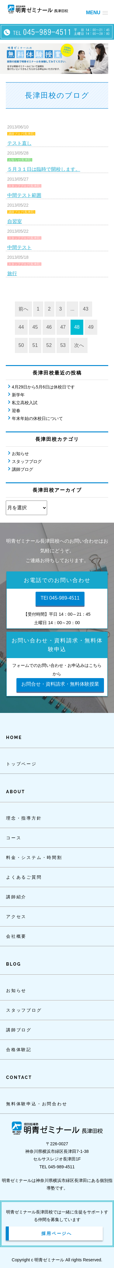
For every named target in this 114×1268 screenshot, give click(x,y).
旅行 (12, 273)
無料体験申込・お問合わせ (36, 1103)
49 (91, 327)
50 (21, 345)
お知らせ (20, 453)
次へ (79, 345)
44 (21, 327)
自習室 (14, 221)
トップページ (21, 763)
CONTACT (19, 1077)
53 (63, 345)
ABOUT (15, 791)
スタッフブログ (27, 461)
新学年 (18, 394)
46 (49, 327)
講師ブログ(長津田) (21, 133)
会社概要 (16, 936)
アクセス (16, 916)
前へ (23, 308)
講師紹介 (16, 896)
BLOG (13, 964)
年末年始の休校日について (37, 418)
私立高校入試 (24, 402)
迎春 (16, 410)
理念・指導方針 (24, 818)
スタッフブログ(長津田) (24, 186)
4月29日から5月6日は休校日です (43, 386)
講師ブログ (22, 469)
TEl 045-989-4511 (59, 598)
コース (13, 837)
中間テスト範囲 (24, 195)
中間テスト (19, 247)
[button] (97, 13)
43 (85, 308)
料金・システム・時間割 (34, 857)
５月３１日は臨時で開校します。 (43, 169)
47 (63, 327)
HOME (14, 737)
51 (35, 345)
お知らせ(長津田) (20, 159)
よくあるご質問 (24, 877)
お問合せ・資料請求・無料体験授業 (60, 684)
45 (35, 327)
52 (49, 345)
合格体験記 (19, 1049)
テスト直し (19, 143)
